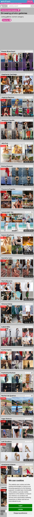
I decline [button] (20, 509)
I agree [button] (20, 505)
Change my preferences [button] (20, 513)
